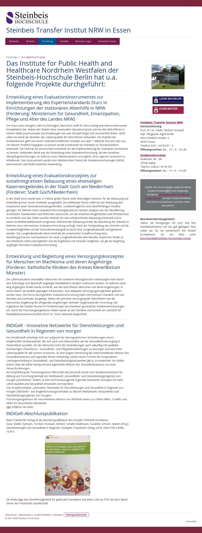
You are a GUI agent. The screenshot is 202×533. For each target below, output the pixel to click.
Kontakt (64, 41)
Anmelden (192, 521)
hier (21, 499)
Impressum (11, 514)
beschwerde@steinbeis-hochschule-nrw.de (165, 238)
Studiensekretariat (153, 155)
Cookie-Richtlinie (42, 514)
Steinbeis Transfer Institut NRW (161, 122)
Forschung (47, 41)
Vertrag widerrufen (76, 514)
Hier (8, 407)
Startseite (14, 41)
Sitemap (57, 514)
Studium (30, 41)
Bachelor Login (83, 41)
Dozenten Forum (107, 41)
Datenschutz (25, 514)
